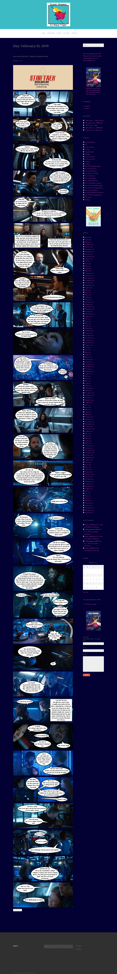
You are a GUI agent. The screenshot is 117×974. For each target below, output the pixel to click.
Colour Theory (89, 145)
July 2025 (88, 260)
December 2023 (89, 305)
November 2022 (89, 336)
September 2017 (89, 485)
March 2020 (88, 413)
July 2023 (88, 317)
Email (84, 646)
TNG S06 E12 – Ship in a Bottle (95, 119)
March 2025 (88, 269)
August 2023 (89, 315)
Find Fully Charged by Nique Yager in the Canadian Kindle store (93, 89)
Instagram (87, 104)
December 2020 (89, 391)
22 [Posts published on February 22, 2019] (99, 582)
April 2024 (88, 295)
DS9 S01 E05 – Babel (91, 124)
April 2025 (88, 267)
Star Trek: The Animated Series (94, 186)
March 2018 (88, 470)
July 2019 (88, 432)
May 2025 (88, 264)
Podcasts (68, 32)
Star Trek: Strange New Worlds (94, 184)
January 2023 (89, 331)
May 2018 (88, 465)
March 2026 (88, 240)
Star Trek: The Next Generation (94, 191)
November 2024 (89, 279)
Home (37, 32)
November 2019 (89, 422)
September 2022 (89, 341)
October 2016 (89, 511)
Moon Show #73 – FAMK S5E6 (94, 126)
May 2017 (88, 494)
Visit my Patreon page (90, 602)
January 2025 (89, 274)
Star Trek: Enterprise (91, 169)
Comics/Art (46, 32)
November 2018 (89, 451)
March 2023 (88, 327)
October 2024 (89, 281)
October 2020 (89, 396)
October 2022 (89, 339)
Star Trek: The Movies (91, 189)
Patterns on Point (90, 157)
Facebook (87, 107)
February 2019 (89, 444)
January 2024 (89, 303)
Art (86, 143)
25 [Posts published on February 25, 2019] (87, 586)
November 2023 (89, 307)
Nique (87, 523)
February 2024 (89, 300)
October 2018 (89, 453)
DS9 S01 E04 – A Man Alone (94, 128)
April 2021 (88, 382)
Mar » (87, 590)
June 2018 (88, 463)
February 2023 (89, 329)
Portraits (87, 162)
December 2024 (89, 276)
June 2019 (88, 434)
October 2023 (89, 310)
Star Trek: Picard (90, 174)
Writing (87, 198)
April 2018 (88, 468)
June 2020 (88, 406)
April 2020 (88, 410)
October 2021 (89, 367)
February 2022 (89, 358)
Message (85, 653)
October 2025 (89, 252)
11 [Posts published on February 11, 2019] (87, 578)
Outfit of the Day (90, 155)
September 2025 (89, 255)
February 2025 (89, 272)
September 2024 (89, 284)
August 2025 (89, 257)
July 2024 (88, 288)
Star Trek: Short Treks (91, 179)
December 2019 (89, 420)
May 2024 (88, 293)
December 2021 (89, 363)
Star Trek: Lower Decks (91, 172)
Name (84, 639)
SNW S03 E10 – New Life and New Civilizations (93, 530)
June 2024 (88, 291)
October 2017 (89, 482)
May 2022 (88, 351)
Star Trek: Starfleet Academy (93, 181)
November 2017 (89, 480)
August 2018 (89, 458)
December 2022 (89, 334)
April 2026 (88, 238)
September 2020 (89, 398)
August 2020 (89, 401)
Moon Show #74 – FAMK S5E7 (94, 121)
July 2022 (88, 346)
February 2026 (89, 243)
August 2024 (89, 286)
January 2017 (89, 504)
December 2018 (89, 449)
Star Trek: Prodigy (90, 177)
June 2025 (88, 262)
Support (78, 32)
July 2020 (88, 403)
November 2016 (89, 508)
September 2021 (89, 370)
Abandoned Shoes (90, 141)
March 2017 (88, 499)
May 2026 (88, 236)
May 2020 (88, 408)
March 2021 (88, 384)
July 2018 (88, 461)
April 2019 (88, 439)
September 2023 (89, 312)
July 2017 (88, 489)
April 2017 (88, 497)
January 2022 (89, 360)
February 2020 (89, 415)
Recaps (57, 32)
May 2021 (88, 379)
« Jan (84, 590)
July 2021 (88, 374)
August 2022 (89, 343)
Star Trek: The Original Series (93, 193)
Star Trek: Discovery (91, 167)
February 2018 (89, 473)
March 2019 (88, 442)
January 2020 (89, 418)
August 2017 (89, 487)
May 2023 (88, 322)
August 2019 (89, 430)
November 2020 (89, 394)
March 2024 (88, 298)
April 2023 (88, 324)
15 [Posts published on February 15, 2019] (99, 578)
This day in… (88, 196)
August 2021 (89, 372)
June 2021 (88, 377)
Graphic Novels (89, 150)
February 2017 (89, 501)
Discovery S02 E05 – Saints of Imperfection (34, 55)
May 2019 (88, 437)
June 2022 (88, 348)
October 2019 (89, 425)
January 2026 (89, 245)
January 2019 (89, 446)
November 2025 (89, 250)
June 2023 (88, 319)
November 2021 (89, 365)
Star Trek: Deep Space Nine (93, 165)
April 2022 (88, 353)
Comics (87, 148)
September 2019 (89, 427)
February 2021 (89, 386)
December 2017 (89, 477)
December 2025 (89, 248)
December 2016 (89, 506)
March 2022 (88, 355)
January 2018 (89, 475)
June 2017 (88, 492)
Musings (87, 153)
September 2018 (89, 456)
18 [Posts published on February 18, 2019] (87, 582)
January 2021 (89, 389)
